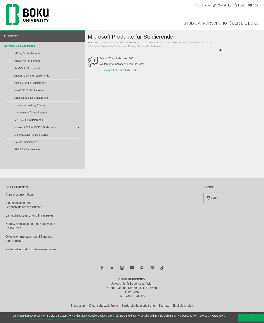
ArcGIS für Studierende (27, 68)
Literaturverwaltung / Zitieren (30, 105)
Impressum (78, 305)
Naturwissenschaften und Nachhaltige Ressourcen (30, 226)
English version (183, 305)
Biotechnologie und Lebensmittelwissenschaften (24, 205)
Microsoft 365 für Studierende (120, 70)
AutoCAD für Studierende (29, 90)
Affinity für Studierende (27, 53)
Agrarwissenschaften (19, 194)
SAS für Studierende (26, 142)
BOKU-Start (93, 42)
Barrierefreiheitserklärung (138, 305)
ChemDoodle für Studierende (31, 97)
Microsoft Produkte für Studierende (145, 46)
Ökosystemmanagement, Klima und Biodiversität (29, 238)
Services (173, 42)
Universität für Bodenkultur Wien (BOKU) (122, 42)
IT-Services (185, 42)
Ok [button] (251, 317)
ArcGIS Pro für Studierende (30, 83)
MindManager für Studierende (31, 134)
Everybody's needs (203, 42)
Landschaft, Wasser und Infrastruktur (30, 215)
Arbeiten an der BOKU (155, 42)
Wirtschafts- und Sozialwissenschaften (31, 249)
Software (13, 35)
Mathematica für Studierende (31, 112)
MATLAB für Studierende (28, 119)
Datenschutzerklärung (103, 305)
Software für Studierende (19, 45)
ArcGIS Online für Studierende (31, 75)
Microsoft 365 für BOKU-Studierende (35, 127)
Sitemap (164, 305)
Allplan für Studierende (27, 60)
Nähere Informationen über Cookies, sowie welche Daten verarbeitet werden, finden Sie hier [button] (65, 319)
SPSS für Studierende (27, 149)
